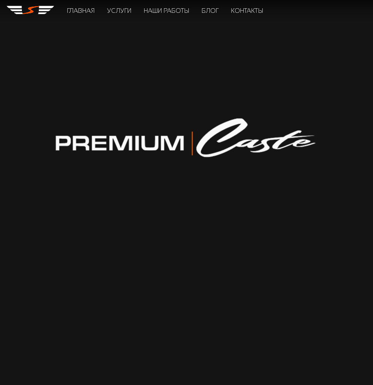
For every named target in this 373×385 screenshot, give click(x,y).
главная (81, 10)
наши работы (166, 10)
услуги (119, 10)
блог (210, 10)
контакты (247, 10)
